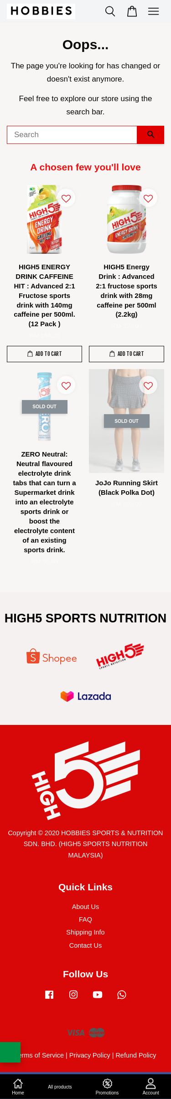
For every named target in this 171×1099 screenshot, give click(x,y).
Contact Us (85, 945)
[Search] (72, 135)
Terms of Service (39, 1055)
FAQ (85, 919)
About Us (85, 906)
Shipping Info (85, 932)
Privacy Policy (89, 1055)
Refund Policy (135, 1055)
